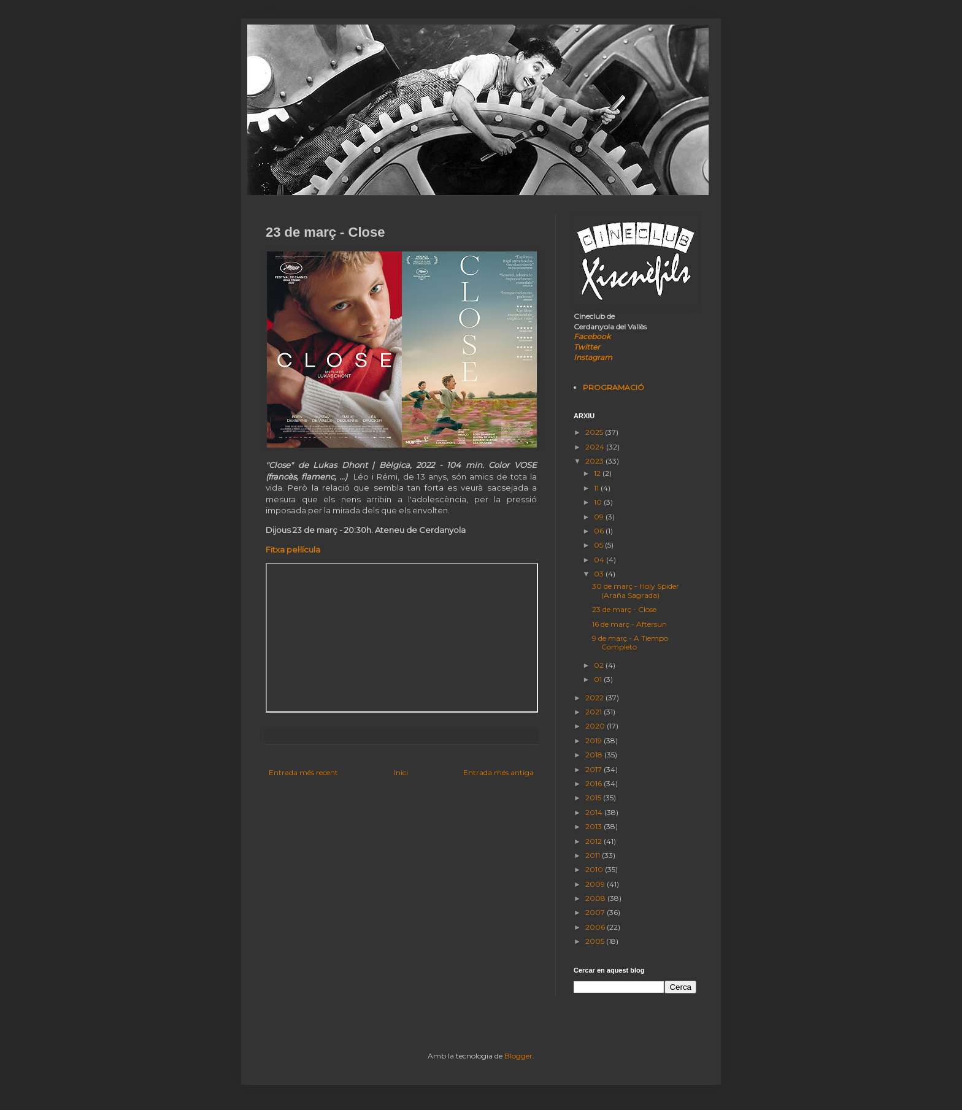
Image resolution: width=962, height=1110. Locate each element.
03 (600, 573)
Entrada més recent (303, 772)
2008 (596, 898)
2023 (595, 460)
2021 (594, 711)
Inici (401, 772)
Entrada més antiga (498, 772)
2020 (596, 725)
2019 (594, 740)
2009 (596, 884)
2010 (595, 869)
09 (600, 516)
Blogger (518, 1055)
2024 (595, 446)
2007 (596, 912)
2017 (594, 769)
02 (600, 665)
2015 (594, 797)
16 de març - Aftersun (629, 624)
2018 (594, 754)
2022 (595, 697)
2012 (594, 841)
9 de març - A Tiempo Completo (630, 642)
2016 (594, 783)
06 (600, 530)
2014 (594, 812)
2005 (595, 941)
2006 (596, 927)
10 (599, 502)
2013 (594, 826)
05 (599, 544)
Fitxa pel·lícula (293, 549)
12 (598, 473)
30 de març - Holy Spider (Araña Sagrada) (635, 590)
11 (597, 487)
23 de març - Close (624, 609)
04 (600, 559)
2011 (593, 855)
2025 (595, 432)
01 (599, 679)
